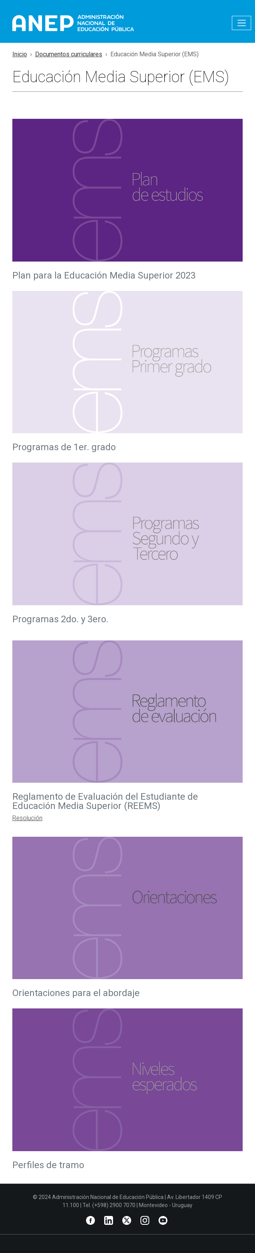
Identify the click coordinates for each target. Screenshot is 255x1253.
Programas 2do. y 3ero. (60, 619)
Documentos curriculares (68, 54)
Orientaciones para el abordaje (76, 993)
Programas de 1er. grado (64, 447)
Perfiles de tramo (48, 1165)
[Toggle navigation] (241, 23)
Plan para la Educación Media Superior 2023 (104, 275)
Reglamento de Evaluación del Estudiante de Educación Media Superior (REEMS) (105, 801)
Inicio (19, 54)
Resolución (27, 818)
